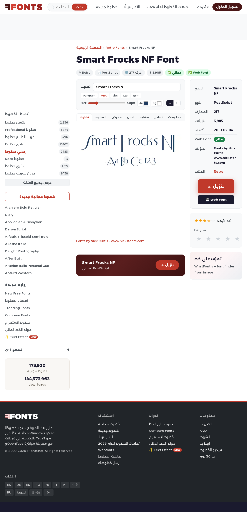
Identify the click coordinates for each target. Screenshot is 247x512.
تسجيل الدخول (227, 7)
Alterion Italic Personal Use (27, 266)
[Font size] (107, 103)
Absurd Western (18, 273)
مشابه (144, 117)
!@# (136, 95)
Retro (218, 172)
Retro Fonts (115, 47)
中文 (75, 485)
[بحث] (67, 7)
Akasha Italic (15, 244)
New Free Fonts (18, 293)
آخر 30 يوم (208, 456)
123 (125, 95)
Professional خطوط (20, 130)
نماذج (158, 117)
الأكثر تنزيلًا (132, 7)
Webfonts (106, 450)
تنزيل (167, 265)
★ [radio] (199, 238)
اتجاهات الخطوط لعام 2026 (168, 7)
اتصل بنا (206, 424)
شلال (130, 117)
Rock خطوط (14, 159)
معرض (117, 117)
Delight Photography (22, 251)
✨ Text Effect (21, 337)
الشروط (205, 437)
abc (115, 95)
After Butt (13, 258)
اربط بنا (205, 443)
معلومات (175, 117)
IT (56, 485)
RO (37, 485)
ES (28, 485)
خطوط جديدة (106, 7)
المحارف (100, 117)
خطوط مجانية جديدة (37, 197)
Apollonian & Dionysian (23, 222)
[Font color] (145, 103)
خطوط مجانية (109, 424)
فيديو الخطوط (211, 450)
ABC (104, 95)
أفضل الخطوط (16, 301)
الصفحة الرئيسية (89, 47)
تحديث (84, 117)
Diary (9, 215)
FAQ (203, 431)
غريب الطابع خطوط (19, 137)
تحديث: (86, 87)
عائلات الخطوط (109, 456)
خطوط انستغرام (17, 322)
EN (9, 485)
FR (47, 485)
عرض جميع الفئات (37, 182)
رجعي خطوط (15, 151)
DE (19, 485)
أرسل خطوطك (109, 463)
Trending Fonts (17, 308)
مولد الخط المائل (18, 330)
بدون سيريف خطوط (20, 173)
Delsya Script (15, 229)
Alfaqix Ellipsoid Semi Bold (27, 237)
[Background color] (159, 103)
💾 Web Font (216, 200)
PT (65, 485)
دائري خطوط (14, 166)
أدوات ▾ (203, 7)
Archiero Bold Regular (23, 207)
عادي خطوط (14, 144)
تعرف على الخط (161, 424)
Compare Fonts (17, 315)
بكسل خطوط (15, 122)
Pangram (89, 95)
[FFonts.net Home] (23, 7)
